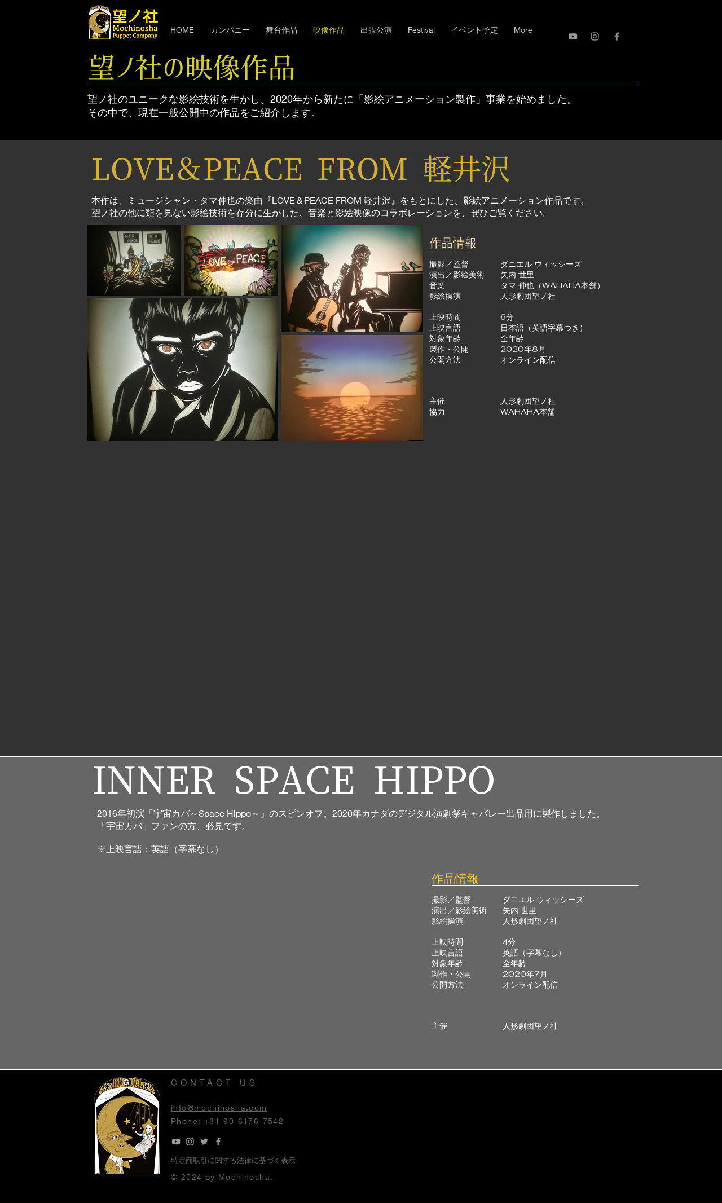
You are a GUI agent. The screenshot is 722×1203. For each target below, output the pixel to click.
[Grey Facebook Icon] (616, 36)
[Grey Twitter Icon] (204, 1141)
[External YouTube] (363, 597)
